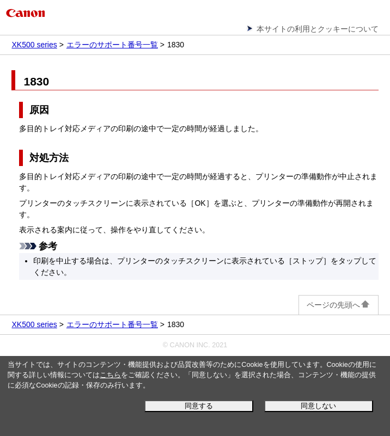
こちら (110, 375)
